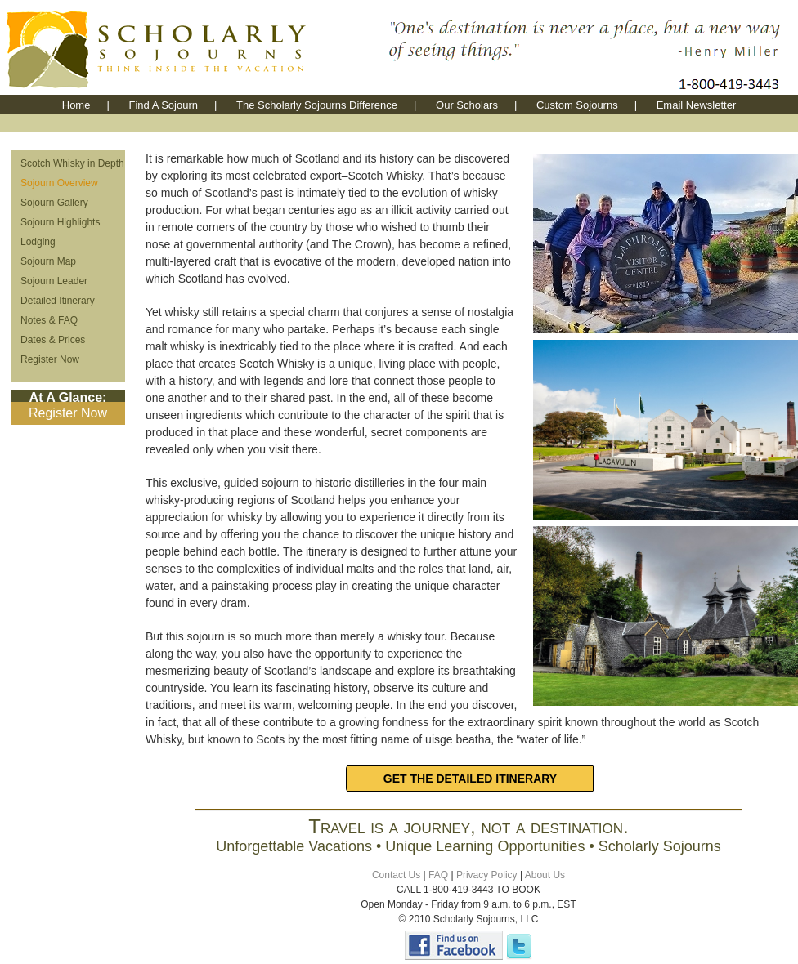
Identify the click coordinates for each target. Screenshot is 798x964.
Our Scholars (467, 105)
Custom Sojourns (577, 105)
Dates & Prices (52, 340)
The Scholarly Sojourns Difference (316, 105)
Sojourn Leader (53, 281)
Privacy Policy (487, 875)
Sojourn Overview (59, 183)
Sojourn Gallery (54, 202)
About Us (545, 875)
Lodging (38, 242)
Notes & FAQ (49, 320)
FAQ (438, 875)
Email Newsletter (697, 105)
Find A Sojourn (163, 105)
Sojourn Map (48, 261)
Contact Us (396, 875)
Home (76, 105)
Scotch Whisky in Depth (72, 163)
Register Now (49, 359)
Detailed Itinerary (57, 300)
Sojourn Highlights (60, 222)
